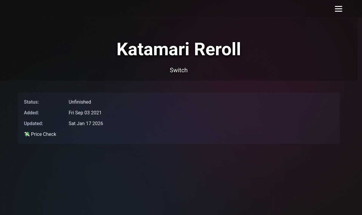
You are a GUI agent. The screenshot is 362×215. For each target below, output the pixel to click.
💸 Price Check (40, 134)
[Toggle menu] (338, 8)
